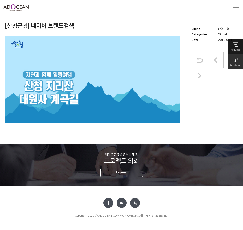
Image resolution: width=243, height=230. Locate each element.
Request (122, 172)
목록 (200, 60)
